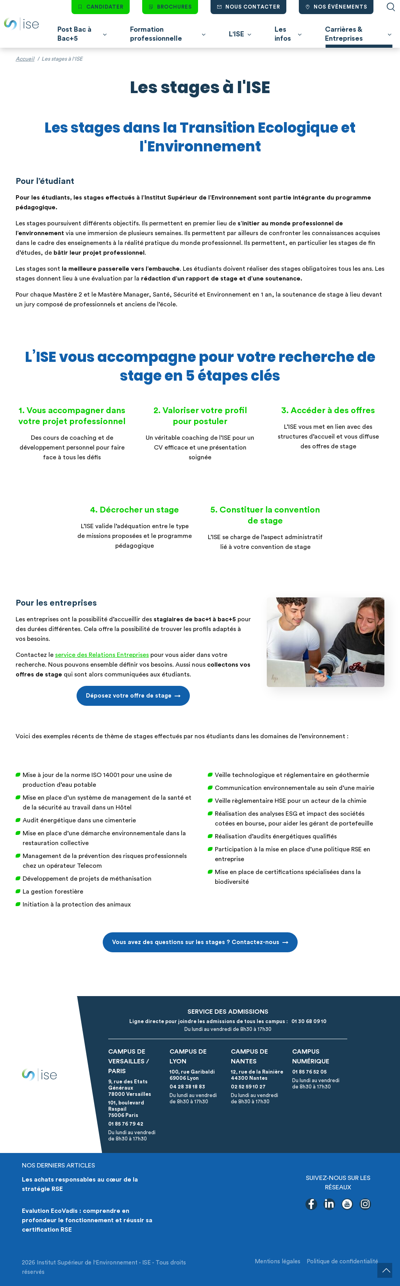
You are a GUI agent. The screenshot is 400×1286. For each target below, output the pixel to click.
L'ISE (236, 34)
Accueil (25, 59)
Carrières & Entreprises (344, 34)
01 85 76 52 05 (309, 1071)
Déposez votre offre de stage (128, 696)
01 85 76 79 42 (125, 1123)
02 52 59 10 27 (248, 1086)
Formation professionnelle (156, 34)
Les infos (283, 34)
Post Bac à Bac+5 (74, 34)
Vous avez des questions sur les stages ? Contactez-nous (195, 942)
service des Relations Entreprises (102, 655)
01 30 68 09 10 (308, 1021)
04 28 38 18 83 (187, 1086)
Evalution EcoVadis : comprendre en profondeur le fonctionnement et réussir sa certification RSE (87, 1220)
